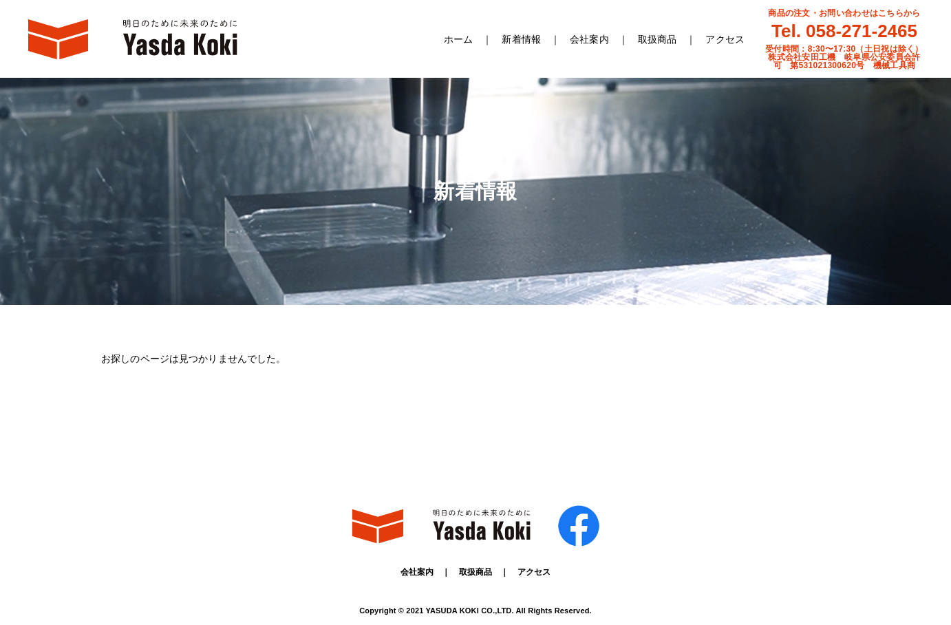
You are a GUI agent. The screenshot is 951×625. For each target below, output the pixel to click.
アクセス (725, 39)
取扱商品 (657, 39)
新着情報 (521, 39)
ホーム (458, 39)
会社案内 (589, 39)
